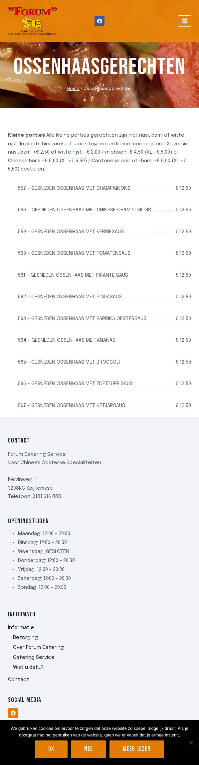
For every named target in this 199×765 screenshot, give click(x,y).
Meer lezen (137, 749)
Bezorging (25, 637)
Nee (88, 749)
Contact (18, 679)
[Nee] (190, 742)
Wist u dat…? (28, 667)
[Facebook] (99, 21)
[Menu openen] (184, 20)
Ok (51, 749)
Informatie (21, 627)
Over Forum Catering (38, 647)
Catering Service (34, 657)
